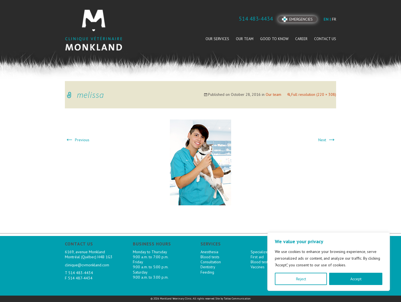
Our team (244, 38)
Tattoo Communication (237, 298)
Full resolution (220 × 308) (313, 94)
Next (327, 139)
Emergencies (301, 19)
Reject (301, 278)
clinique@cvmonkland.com (87, 264)
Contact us (325, 38)
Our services (217, 38)
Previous (77, 139)
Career (301, 38)
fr (334, 19)
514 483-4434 (80, 272)
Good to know (274, 38)
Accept (355, 278)
